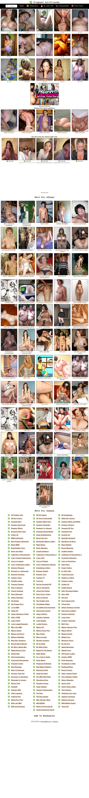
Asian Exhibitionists (43, 536)
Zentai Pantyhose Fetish (45, 711)
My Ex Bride (40, 645)
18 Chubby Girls (17, 516)
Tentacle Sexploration (44, 691)
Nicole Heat (15, 655)
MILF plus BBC (16, 628)
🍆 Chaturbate (62, 6)
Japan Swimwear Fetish (20, 615)
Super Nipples (41, 688)
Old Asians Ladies (68, 655)
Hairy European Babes (69, 592)
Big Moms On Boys (9, 404)
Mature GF (62, 276)
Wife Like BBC (44, 351)
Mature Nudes (16, 632)
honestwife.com (45, 723)
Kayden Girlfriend (68, 615)
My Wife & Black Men (80, 250)
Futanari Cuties (67, 582)
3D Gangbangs (66, 516)
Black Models (66, 546)
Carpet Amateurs (42, 553)
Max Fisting (40, 635)
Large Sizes (65, 619)
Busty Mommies (44, 327)
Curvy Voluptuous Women (46, 566)
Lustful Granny (41, 625)
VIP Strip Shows (42, 698)
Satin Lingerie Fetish (69, 675)
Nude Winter (40, 655)
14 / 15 (62, 81)
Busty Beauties (42, 549)
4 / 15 (62, 31)
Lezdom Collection (68, 622)
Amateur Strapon (67, 526)
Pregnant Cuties (27, 479)
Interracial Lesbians (68, 612)
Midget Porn (27, 455)
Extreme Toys (41, 576)
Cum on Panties (42, 562)
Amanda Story (16, 523)
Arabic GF (14, 536)
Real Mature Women (27, 302)
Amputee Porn (9, 327)
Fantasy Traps (16, 579)
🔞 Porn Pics (77, 6)
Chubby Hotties (67, 553)
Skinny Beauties (67, 681)
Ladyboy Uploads (80, 404)
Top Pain (27, 430)
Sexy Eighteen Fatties (44, 506)
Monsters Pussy (67, 642)
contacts (55, 723)
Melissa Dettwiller (17, 638)
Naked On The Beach (44, 652)
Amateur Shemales (80, 327)
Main (22, 6)
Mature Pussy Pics (44, 250)
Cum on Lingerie (17, 562)
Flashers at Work (62, 327)
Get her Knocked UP (43, 586)
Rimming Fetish (42, 671)
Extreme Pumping (17, 576)
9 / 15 (62, 56)
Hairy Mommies (17, 595)
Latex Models (41, 622)
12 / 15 (27, 81)
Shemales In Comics (18, 681)
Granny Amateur (17, 592)
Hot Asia (62, 351)
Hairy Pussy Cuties (43, 595)
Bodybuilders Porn (62, 430)
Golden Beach (66, 589)
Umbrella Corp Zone (68, 694)
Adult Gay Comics (68, 520)
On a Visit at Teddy (43, 658)
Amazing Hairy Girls (18, 533)
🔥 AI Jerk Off (46, 6)
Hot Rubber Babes (43, 605)
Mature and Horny (9, 250)
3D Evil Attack (41, 516)
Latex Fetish (15, 622)
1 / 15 (9, 31)
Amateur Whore (17, 529)
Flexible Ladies (80, 430)
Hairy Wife (44, 223)
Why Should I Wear (43, 701)
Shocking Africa (27, 250)
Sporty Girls (65, 685)
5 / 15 (80, 31)
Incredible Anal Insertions (45, 609)
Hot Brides (15, 602)
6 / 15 (9, 56)
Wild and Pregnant (18, 708)
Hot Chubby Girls (80, 302)
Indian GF (14, 612)
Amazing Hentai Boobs (62, 378)
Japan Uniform (62, 455)
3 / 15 (44, 31)
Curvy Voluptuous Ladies (9, 480)
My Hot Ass (65, 645)
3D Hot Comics (16, 520)
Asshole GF (65, 536)
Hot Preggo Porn (62, 302)
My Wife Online (42, 648)
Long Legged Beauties (19, 625)
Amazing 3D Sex (67, 529)
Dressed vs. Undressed (27, 224)
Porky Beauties (67, 661)
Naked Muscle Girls (18, 652)
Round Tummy (66, 671)
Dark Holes (80, 479)
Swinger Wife (16, 691)
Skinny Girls (15, 685)
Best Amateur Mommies (9, 224)
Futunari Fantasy (9, 378)
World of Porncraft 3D (44, 708)
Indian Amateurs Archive (70, 609)
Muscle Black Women (19, 645)
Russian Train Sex (18, 675)
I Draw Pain (9, 302)
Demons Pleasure (17, 569)
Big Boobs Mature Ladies (62, 251)
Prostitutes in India (68, 665)
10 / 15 (80, 56)
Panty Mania (80, 455)
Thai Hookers (66, 691)
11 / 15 (9, 81)
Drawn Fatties (66, 569)
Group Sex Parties (80, 276)
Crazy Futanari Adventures (27, 352)
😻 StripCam (32, 6)
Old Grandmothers (27, 327)
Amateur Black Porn (44, 479)
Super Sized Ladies (68, 688)
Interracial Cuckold (43, 612)
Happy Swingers (9, 276)
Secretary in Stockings (19, 678)
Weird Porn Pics (17, 701)
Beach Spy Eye (42, 539)
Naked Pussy (66, 652)
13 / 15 (44, 81)
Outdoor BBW (66, 658)
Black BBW (9, 455)
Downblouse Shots (43, 569)
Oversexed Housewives (9, 352)
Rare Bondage (16, 668)
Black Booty (40, 546)
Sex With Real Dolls (43, 678)
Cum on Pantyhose (68, 562)
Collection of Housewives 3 (71, 556)
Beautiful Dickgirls (68, 539)
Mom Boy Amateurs (18, 642)
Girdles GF (65, 586)
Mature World (66, 632)
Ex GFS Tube (66, 572)
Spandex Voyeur (42, 685)
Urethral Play (16, 698)
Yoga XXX (65, 708)
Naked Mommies (62, 223)
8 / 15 (44, 56)
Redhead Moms (67, 668)
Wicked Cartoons (44, 378)
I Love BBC (15, 609)
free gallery (9, 132)
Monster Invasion (42, 642)
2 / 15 (27, 31)
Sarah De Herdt (42, 675)
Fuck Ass (44, 404)
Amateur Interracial (18, 526)
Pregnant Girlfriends (44, 105)
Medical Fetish (44, 430)
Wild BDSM (40, 704)
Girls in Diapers (62, 404)
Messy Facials (41, 638)
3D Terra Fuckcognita (44, 520)
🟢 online (10, 160)
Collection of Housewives (44, 277)
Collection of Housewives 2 (46, 556)
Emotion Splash (42, 572)
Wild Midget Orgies (27, 276)
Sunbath (14, 688)
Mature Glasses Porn (80, 352)
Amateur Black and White (70, 523)
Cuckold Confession (44, 302)
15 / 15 (80, 81)
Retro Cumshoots (17, 671)
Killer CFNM (15, 619)
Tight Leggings (16, 694)
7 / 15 (27, 56)
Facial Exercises (80, 223)
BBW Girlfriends (62, 479)
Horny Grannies (42, 599)
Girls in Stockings (43, 589)
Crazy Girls (40, 559)
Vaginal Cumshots (68, 698)
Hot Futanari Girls (68, 602)
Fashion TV (40, 579)
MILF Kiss (27, 378)
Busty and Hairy (17, 553)
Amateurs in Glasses (44, 529)
